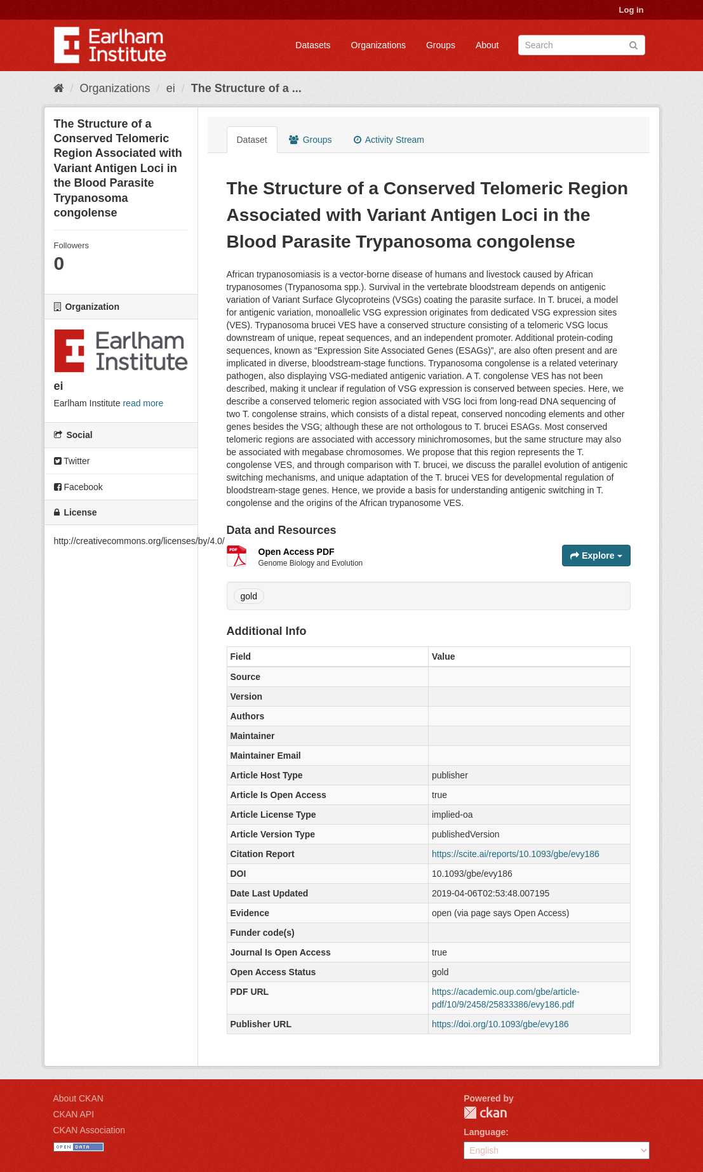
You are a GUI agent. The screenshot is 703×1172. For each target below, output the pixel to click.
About (487, 45)
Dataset (252, 140)
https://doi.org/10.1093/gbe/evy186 (500, 1024)
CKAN (485, 1112)
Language (484, 1132)
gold (249, 596)
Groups (440, 45)
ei (170, 88)
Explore (596, 555)
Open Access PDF (296, 552)
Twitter (72, 461)
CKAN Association (89, 1130)
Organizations (378, 45)
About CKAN (78, 1098)
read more (143, 403)
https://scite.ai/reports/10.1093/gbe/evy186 (515, 854)
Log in (631, 10)
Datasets (312, 45)
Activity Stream (389, 140)
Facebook (78, 487)
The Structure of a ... (246, 88)
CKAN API (74, 1114)
